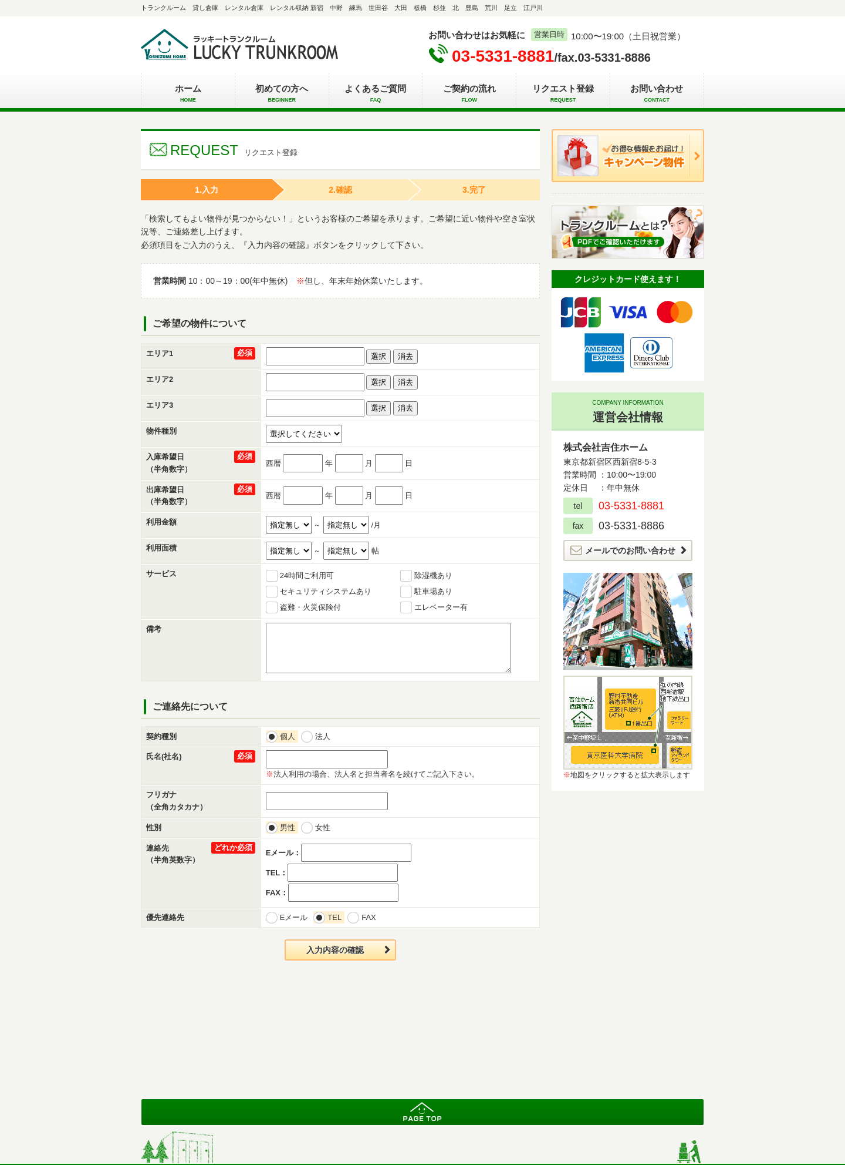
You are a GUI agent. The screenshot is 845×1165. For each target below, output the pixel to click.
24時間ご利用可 (307, 575)
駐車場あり (433, 591)
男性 (289, 827)
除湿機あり (433, 575)
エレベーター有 (441, 607)
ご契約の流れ (469, 93)
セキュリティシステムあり (325, 591)
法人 (324, 736)
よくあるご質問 (375, 93)
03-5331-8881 (503, 56)
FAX (370, 917)
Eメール (295, 917)
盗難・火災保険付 (310, 607)
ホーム (188, 93)
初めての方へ (282, 93)
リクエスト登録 (563, 93)
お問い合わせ (657, 93)
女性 (324, 827)
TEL (335, 917)
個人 (289, 736)
